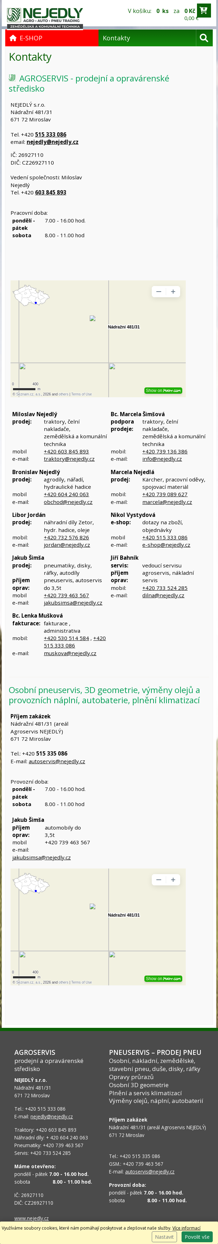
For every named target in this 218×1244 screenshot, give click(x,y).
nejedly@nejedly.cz (53, 141)
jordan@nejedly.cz (67, 544)
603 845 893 (50, 192)
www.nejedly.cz (31, 1218)
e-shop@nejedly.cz (166, 544)
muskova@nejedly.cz (70, 653)
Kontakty (116, 38)
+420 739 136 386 (165, 451)
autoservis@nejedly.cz (57, 761)
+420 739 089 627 (165, 494)
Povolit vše (197, 1236)
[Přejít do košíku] (204, 11)
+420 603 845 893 (66, 451)
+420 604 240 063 (66, 494)
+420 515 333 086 (165, 537)
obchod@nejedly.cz (68, 501)
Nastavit (164, 1236)
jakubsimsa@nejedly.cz (73, 602)
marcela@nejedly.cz (167, 501)
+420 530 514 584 (66, 637)
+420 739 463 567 (66, 595)
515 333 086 (50, 134)
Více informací (186, 1228)
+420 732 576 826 (66, 537)
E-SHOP (25, 38)
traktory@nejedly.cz (69, 458)
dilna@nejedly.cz (163, 595)
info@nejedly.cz (162, 458)
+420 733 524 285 (165, 587)
